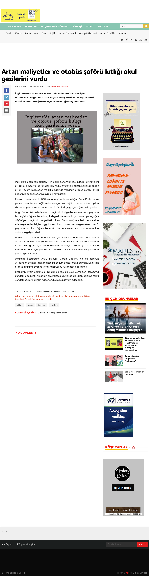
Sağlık (52, 33)
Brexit (8, 33)
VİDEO (89, 27)
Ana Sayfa (6, 544)
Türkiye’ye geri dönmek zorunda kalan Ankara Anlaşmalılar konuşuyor (124, 326)
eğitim (19, 305)
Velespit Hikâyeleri (88, 33)
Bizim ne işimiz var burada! (134, 373)
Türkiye (18, 33)
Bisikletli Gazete (59, 87)
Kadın (28, 33)
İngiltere (54, 305)
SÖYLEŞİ (77, 27)
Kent (36, 33)
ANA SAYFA (14, 27)
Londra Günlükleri (67, 33)
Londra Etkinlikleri (108, 33)
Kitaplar (122, 33)
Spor (44, 33)
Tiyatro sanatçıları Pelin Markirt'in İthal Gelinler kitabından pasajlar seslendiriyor (135, 344)
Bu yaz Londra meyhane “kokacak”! (132, 358)
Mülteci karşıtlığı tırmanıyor (52, 312)
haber (30, 305)
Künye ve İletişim (26, 544)
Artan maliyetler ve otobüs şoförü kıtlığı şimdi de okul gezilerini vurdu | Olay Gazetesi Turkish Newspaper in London (52, 298)
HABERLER (31, 27)
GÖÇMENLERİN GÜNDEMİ (54, 27)
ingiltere (41, 305)
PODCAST (103, 27)
